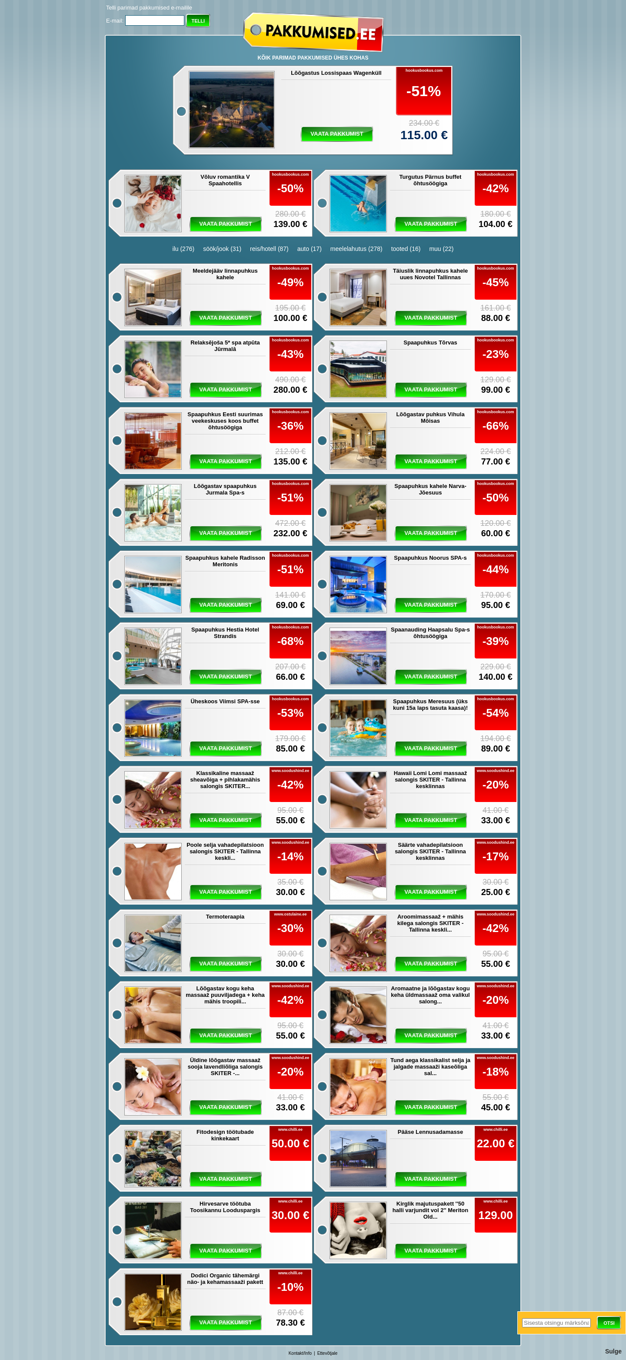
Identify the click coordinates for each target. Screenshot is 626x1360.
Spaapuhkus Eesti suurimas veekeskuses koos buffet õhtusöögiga (225, 421)
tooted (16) (406, 248)
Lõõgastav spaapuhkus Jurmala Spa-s (225, 489)
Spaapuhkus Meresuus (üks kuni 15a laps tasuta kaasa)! (430, 704)
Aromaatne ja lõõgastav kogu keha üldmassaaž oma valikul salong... (430, 995)
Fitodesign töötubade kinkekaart (225, 1135)
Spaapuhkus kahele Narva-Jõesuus (430, 489)
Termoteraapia (225, 916)
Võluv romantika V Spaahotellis (225, 180)
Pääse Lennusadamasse (430, 1132)
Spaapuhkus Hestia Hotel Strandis (225, 632)
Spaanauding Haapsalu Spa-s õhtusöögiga (430, 632)
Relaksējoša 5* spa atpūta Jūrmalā (225, 345)
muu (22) (441, 248)
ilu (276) (184, 248)
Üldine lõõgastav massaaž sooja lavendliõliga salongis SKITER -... (225, 1066)
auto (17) (309, 248)
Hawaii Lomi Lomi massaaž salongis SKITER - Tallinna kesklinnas (430, 779)
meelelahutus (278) (356, 248)
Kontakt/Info (300, 1353)
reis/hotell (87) (269, 248)
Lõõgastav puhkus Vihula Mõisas (430, 417)
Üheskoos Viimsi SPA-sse (225, 701)
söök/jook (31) (222, 248)
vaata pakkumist (336, 133)
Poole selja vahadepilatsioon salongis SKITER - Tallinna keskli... (225, 851)
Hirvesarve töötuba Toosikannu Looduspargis (225, 1206)
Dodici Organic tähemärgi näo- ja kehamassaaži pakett (225, 1278)
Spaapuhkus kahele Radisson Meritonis (225, 561)
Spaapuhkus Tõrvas (430, 342)
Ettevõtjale (327, 1353)
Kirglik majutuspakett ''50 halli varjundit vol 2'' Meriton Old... (430, 1210)
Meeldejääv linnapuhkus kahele (225, 274)
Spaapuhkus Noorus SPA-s (430, 558)
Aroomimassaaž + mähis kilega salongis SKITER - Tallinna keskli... (430, 923)
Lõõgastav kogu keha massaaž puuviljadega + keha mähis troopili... (225, 995)
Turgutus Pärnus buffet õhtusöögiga (431, 180)
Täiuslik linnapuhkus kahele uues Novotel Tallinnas (430, 274)
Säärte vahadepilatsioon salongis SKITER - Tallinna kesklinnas (430, 851)
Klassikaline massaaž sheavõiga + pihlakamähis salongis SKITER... (225, 779)
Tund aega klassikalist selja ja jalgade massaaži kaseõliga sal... (430, 1066)
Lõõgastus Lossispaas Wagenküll (336, 73)
